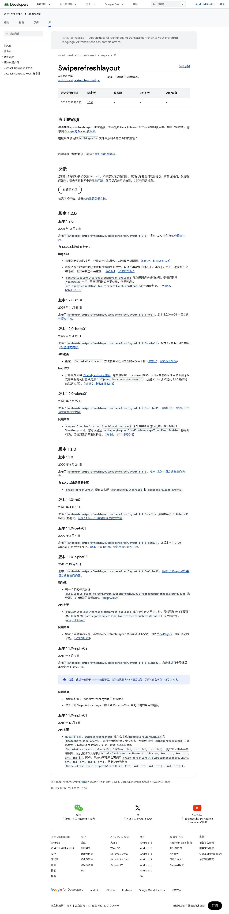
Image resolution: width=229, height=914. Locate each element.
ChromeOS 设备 (119, 853)
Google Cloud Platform (152, 890)
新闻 (53, 865)
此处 (170, 663)
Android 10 (146, 870)
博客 (53, 870)
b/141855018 (73, 290)
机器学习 (86, 848)
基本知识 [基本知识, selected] (41, 4)
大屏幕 (114, 842)
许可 (69, 905)
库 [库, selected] (49, 22)
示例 (36, 22)
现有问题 (97, 180)
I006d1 (152, 361)
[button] (23, 51)
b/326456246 (104, 383)
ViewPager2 (164, 634)
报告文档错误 (206, 848)
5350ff (146, 261)
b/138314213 (82, 638)
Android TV (116, 865)
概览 (6, 22)
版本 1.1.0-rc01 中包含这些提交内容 (100, 518)
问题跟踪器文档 (96, 199)
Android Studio (205, 4)
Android (55, 842)
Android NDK (177, 865)
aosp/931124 (110, 598)
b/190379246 (126, 271)
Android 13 (146, 853)
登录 (222, 4)
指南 (21, 22)
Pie (141, 876)
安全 (53, 853)
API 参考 (174, 853)
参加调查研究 (206, 859)
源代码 (54, 859)
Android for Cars (119, 859)
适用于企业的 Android (63, 848)
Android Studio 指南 (181, 842)
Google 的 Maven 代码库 (80, 131)
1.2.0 (90, 102)
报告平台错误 (206, 842)
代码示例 (184, 66)
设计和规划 (66, 4)
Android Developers (68, 55)
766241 (110, 271)
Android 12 (146, 859)
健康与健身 (87, 853)
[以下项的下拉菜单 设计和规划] (77, 4)
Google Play (112, 4)
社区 (135, 4)
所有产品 (177, 890)
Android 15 (146, 842)
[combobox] (168, 4)
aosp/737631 (73, 737)
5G (82, 870)
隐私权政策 (87, 865)
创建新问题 (70, 190)
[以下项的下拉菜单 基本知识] (51, 4)
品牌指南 (80, 905)
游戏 (83, 842)
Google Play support (210, 853)
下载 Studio (176, 859)
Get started (13, 14)
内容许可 (85, 781)
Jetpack (34, 14)
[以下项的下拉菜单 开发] (95, 4)
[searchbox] (23, 33)
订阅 (215, 905)
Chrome (110, 890)
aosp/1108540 (75, 620)
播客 (53, 876)
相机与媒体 (87, 859)
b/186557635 (161, 261)
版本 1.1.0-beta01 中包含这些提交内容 (114, 547)
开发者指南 (176, 848)
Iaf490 (89, 383)
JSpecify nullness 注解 (96, 375)
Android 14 (146, 848)
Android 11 (146, 865)
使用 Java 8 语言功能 (130, 679)
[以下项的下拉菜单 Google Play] (124, 4)
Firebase (127, 890)
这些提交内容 (69, 347)
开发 (88, 4)
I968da (166, 286)
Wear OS (115, 848)
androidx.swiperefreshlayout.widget (79, 80)
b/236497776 (168, 361)
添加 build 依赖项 (105, 154)
